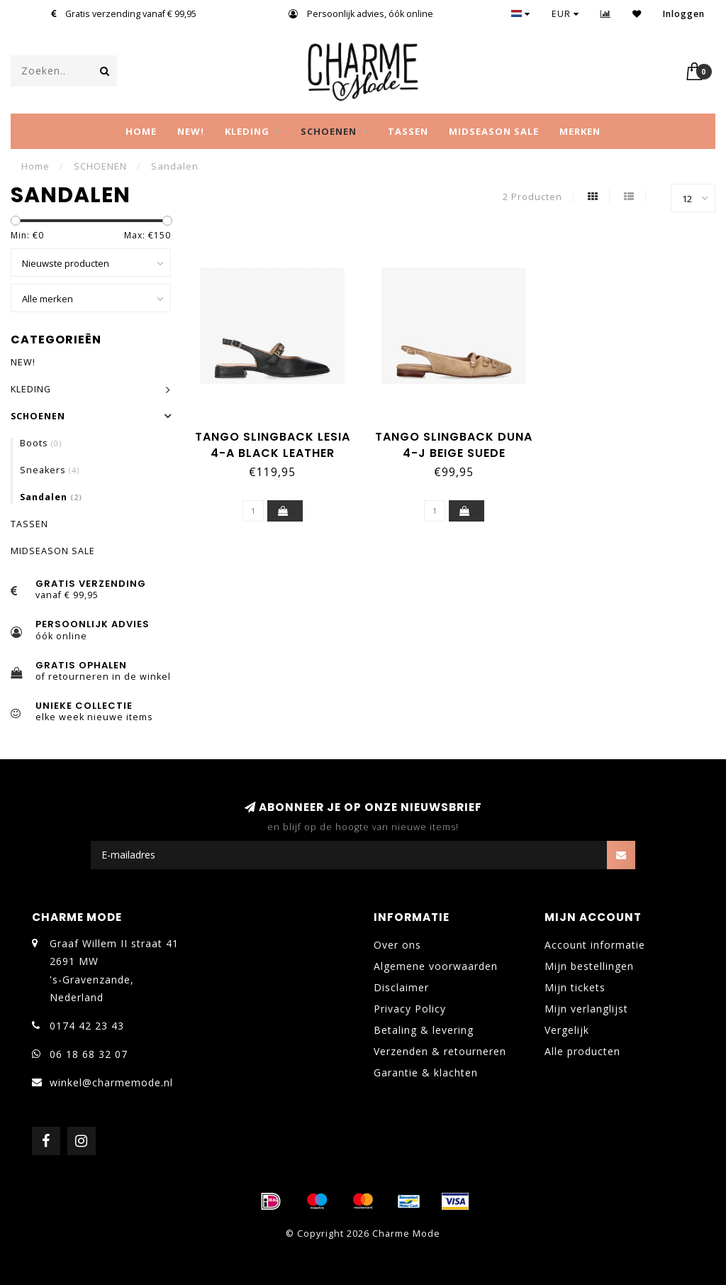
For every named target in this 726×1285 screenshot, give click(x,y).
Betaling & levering (424, 1030)
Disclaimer (401, 987)
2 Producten (532, 197)
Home (141, 131)
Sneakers (49, 470)
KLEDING (247, 131)
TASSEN (408, 131)
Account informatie (594, 945)
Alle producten (582, 1051)
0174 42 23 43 (87, 1025)
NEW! (190, 131)
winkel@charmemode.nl (111, 1082)
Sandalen (51, 497)
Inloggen (684, 14)
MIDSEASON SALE (494, 131)
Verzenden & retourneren (440, 1051)
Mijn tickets (574, 987)
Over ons (397, 945)
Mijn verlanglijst (586, 1008)
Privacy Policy (410, 1008)
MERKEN (580, 131)
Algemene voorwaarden (436, 966)
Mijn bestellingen (589, 966)
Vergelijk (566, 1030)
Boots (41, 443)
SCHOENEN (329, 131)
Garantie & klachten (426, 1072)
